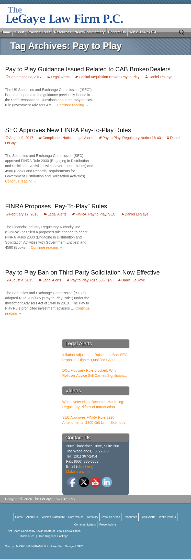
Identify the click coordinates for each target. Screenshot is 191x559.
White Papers (167, 516)
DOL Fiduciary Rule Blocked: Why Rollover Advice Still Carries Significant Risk (93, 373)
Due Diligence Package (53, 536)
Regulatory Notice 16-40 (141, 138)
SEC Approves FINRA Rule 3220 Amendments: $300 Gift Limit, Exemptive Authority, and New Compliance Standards (94, 420)
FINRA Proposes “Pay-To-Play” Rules (56, 206)
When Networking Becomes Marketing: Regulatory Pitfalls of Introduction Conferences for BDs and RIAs (93, 404)
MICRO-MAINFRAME (29, 546)
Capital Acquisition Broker (99, 77)
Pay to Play (130, 77)
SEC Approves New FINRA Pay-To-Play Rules (68, 130)
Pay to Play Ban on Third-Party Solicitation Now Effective (82, 272)
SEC (112, 214)
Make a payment (79, 472)
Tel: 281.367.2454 (142, 32)
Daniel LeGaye (160, 77)
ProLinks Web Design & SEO (65, 546)
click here (84, 466)
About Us (32, 516)
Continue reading (73, 105)
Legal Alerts (60, 77)
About (19, 32)
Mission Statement (52, 516)
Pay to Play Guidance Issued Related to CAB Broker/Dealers (88, 69)
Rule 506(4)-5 (101, 280)
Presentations (108, 524)
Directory (92, 516)
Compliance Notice (57, 138)
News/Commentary (90, 32)
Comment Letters (85, 524)
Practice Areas (39, 32)
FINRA (81, 214)
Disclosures (27, 536)
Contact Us (117, 32)
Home (6, 32)
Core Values (76, 516)
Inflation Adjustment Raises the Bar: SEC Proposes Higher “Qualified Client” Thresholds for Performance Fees (94, 357)
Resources (62, 32)
